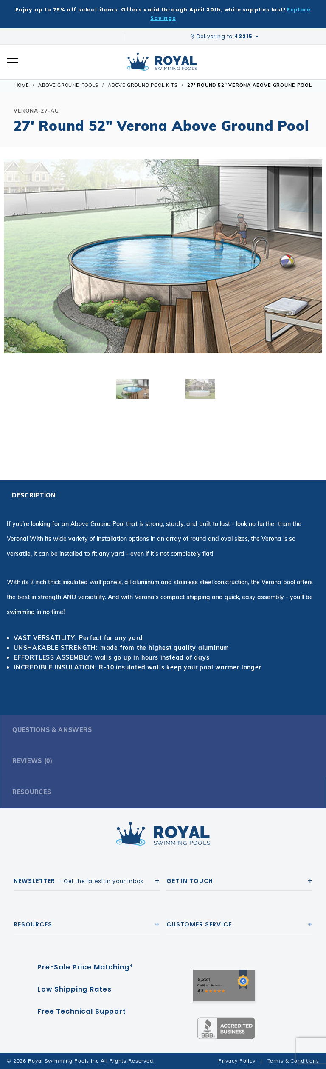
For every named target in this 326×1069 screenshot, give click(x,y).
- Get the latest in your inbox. (79, 881)
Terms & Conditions (293, 1061)
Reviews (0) (32, 761)
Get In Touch (189, 881)
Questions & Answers (52, 730)
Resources (31, 792)
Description (34, 495)
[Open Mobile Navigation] (12, 62)
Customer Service (199, 924)
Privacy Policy (237, 1061)
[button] (13, 269)
